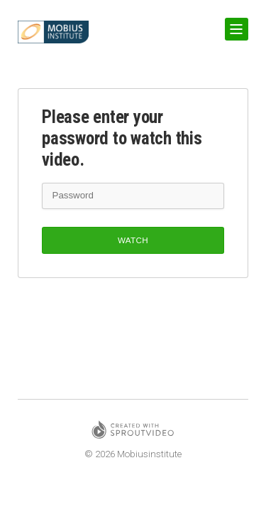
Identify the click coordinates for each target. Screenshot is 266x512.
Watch (133, 240)
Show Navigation (234, 24)
